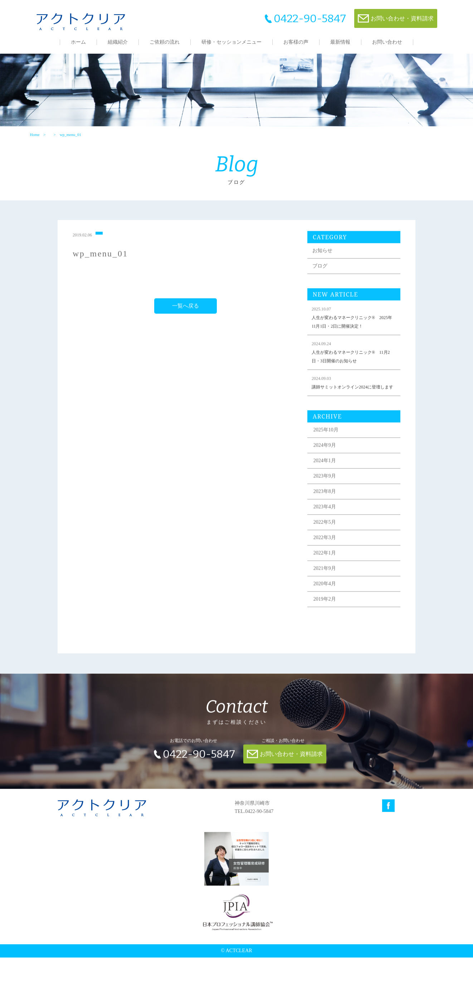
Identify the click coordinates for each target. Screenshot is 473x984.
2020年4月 (330, 615)
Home (34, 149)
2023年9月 (330, 507)
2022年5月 (330, 553)
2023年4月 (330, 538)
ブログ (325, 288)
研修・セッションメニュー (231, 42)
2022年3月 (330, 568)
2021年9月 (330, 599)
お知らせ (328, 273)
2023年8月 (330, 522)
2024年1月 (330, 492)
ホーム (78, 42)
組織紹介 (118, 42)
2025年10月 (331, 461)
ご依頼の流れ (165, 42)
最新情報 (340, 42)
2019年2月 (330, 630)
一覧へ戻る (187, 328)
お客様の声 (295, 42)
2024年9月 (330, 476)
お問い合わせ (387, 42)
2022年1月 (330, 584)
